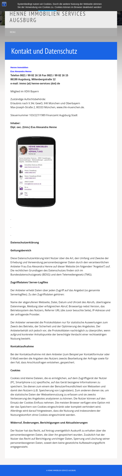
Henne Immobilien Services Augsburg (48, 17)
